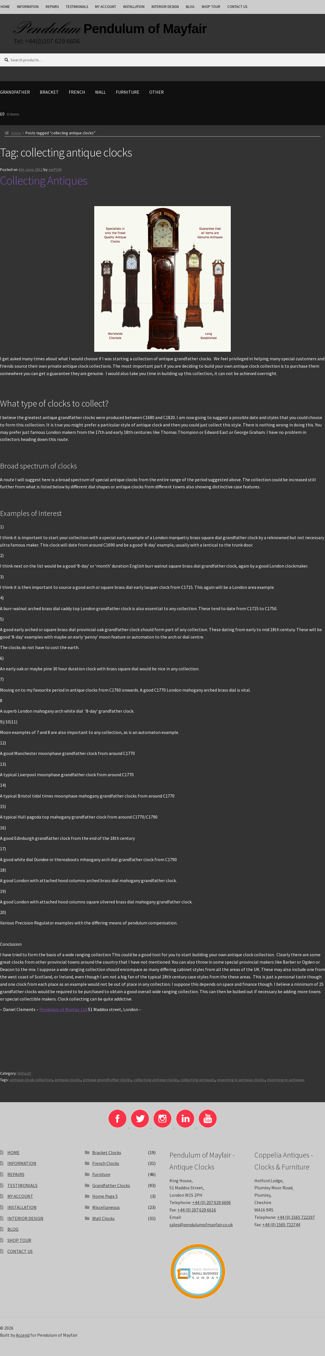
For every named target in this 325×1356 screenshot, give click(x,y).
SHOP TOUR (211, 6)
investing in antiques (286, 1079)
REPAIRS (52, 6)
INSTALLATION (133, 6)
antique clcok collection (31, 1079)
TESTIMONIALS (77, 6)
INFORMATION (28, 6)
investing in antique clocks (241, 1079)
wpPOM (55, 169)
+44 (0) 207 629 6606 (211, 1202)
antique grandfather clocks (107, 1079)
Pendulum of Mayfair (145, 28)
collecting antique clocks (155, 1079)
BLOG (190, 6)
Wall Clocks (103, 1218)
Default (24, 1073)
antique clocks (67, 1079)
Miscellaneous (106, 1207)
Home (16, 132)
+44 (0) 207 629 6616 (196, 1210)
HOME (13, 1152)
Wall (100, 92)
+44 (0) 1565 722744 (281, 1224)
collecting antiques (197, 1079)
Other (156, 92)
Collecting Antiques (43, 180)
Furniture (127, 92)
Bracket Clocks (106, 1152)
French (77, 92)
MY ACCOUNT (105, 6)
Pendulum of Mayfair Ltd (63, 1009)
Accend (23, 1335)
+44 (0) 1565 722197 (296, 1217)
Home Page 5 (105, 1196)
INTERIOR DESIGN (165, 6)
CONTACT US (237, 6)
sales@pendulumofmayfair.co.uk (201, 1224)
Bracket (49, 92)
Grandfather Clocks (111, 1185)
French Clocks (105, 1163)
